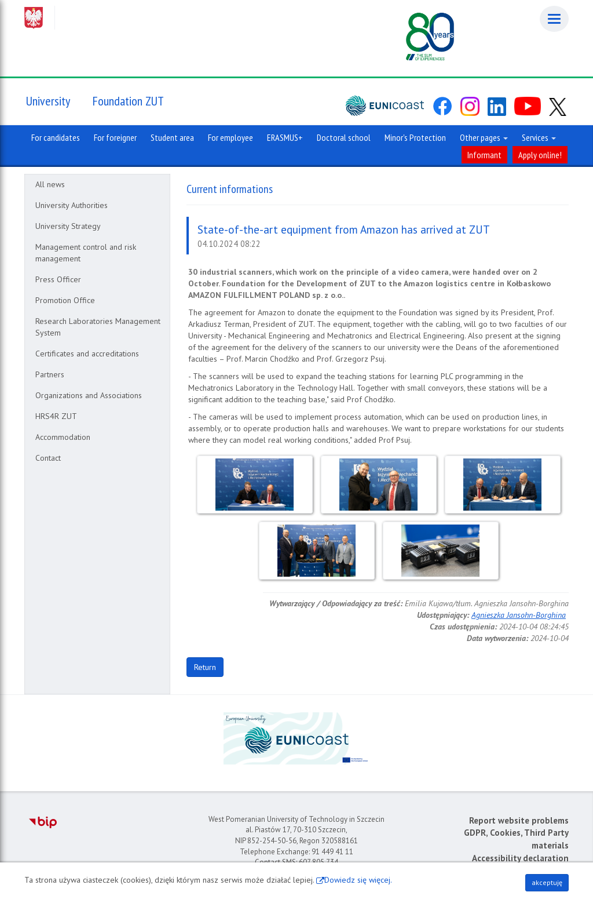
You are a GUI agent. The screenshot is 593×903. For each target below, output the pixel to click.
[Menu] (554, 19)
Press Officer (58, 279)
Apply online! (540, 155)
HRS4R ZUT (56, 416)
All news (50, 184)
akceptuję (547, 882)
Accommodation (62, 437)
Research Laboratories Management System (97, 327)
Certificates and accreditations (87, 353)
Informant (484, 155)
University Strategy (68, 226)
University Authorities (71, 205)
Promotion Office (65, 300)
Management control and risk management (85, 253)
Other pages (484, 137)
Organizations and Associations (88, 395)
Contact (48, 458)
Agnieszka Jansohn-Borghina (518, 615)
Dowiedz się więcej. (358, 880)
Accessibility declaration (520, 858)
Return (205, 667)
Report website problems (519, 820)
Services (539, 137)
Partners (49, 374)
